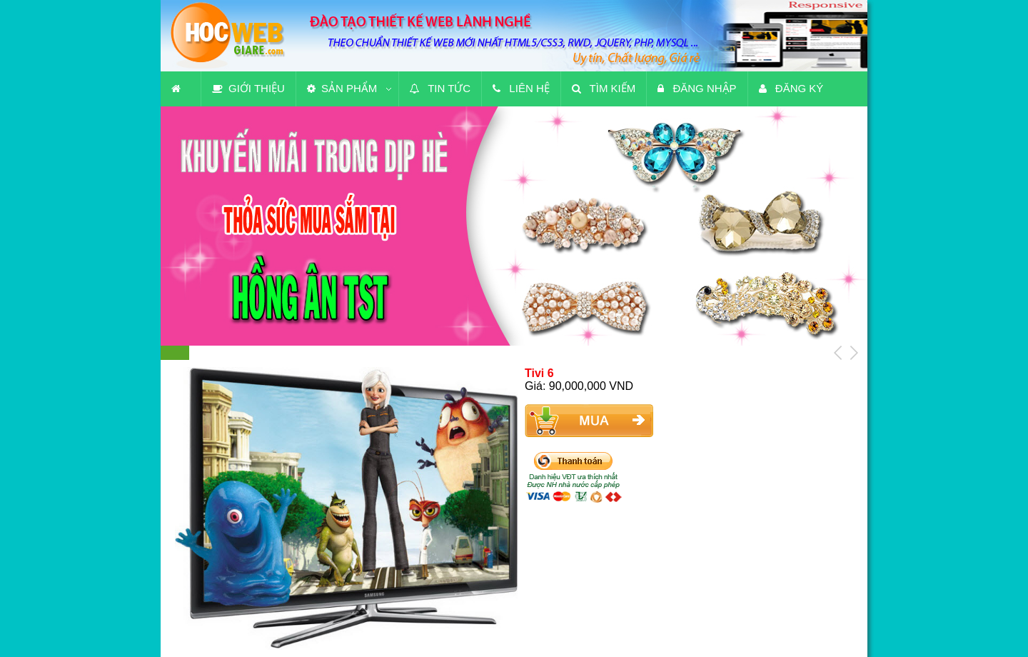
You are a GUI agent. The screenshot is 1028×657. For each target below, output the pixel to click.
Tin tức (440, 88)
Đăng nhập (696, 88)
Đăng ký (791, 88)
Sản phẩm (342, 88)
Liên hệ (521, 88)
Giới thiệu (248, 88)
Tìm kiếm (604, 88)
